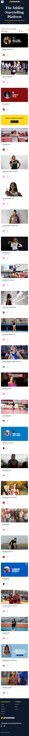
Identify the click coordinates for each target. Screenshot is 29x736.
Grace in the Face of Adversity (9, 307)
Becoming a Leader (6, 470)
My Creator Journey (6, 388)
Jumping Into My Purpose (8, 280)
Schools (2, 704)
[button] (2, 2)
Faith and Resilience (7, 415)
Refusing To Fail (6, 633)
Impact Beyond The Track (8, 198)
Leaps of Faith (5, 104)
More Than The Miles (7, 76)
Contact (16, 709)
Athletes (2, 706)
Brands (2, 713)
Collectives (3, 709)
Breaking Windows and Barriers (9, 660)
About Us (17, 704)
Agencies (3, 711)
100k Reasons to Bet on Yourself (9, 171)
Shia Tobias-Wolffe (6, 607)
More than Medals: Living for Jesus (10, 225)
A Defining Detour (6, 252)
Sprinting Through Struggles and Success (11, 361)
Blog (16, 706)
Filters (21, 31)
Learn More (14, 121)
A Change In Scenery (7, 687)
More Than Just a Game (7, 443)
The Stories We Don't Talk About (9, 606)
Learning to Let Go (6, 144)
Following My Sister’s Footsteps (9, 497)
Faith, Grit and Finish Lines (8, 334)
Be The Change (5, 524)
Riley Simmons (5, 634)
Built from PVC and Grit (7, 49)
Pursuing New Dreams (7, 551)
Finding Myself (5, 578)
